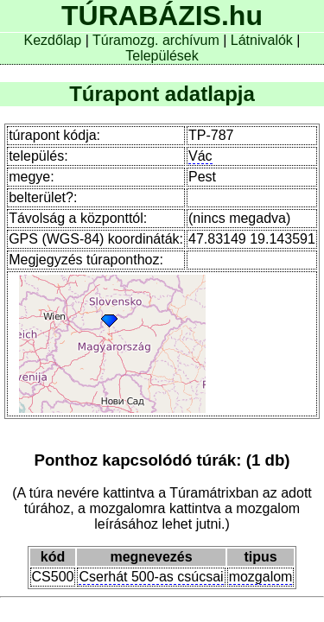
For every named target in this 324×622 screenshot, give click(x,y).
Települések (162, 55)
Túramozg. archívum (155, 40)
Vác (200, 156)
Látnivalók (264, 40)
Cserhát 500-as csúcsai (151, 576)
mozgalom (261, 576)
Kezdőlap (55, 40)
